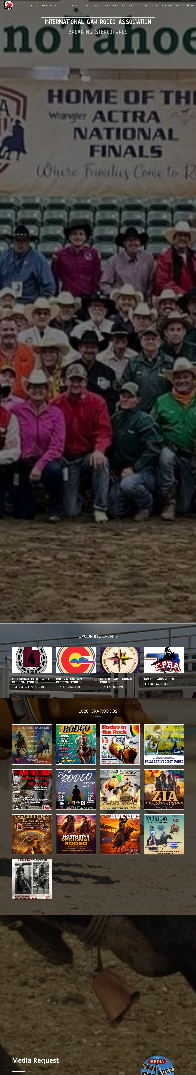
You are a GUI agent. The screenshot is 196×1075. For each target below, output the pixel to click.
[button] (188, 5)
